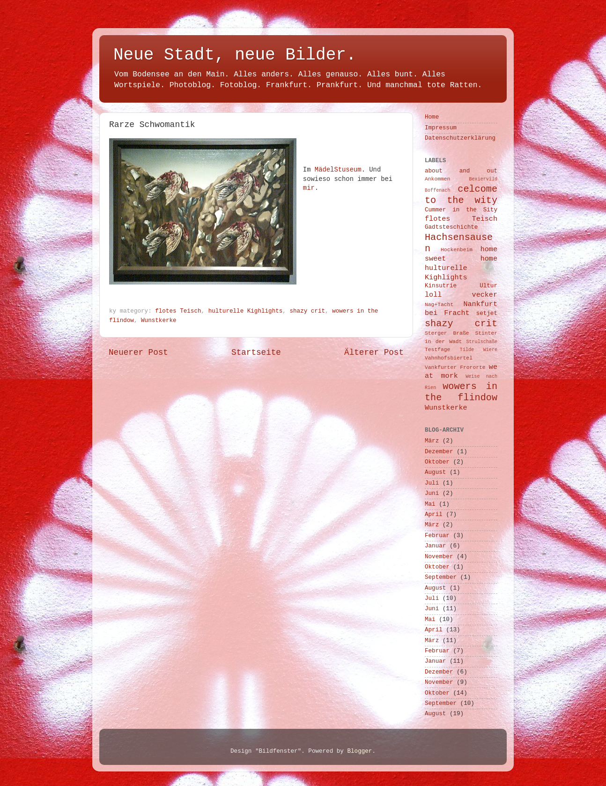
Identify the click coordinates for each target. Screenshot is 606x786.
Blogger (359, 751)
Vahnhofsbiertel (449, 358)
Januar (435, 546)
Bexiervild (483, 179)
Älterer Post (374, 352)
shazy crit (307, 311)
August (435, 472)
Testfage (437, 349)
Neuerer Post (138, 352)
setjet (486, 313)
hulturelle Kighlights (245, 311)
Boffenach (437, 190)
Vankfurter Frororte (455, 367)
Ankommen (437, 179)
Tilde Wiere (478, 349)
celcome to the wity (461, 195)
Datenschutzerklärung (460, 138)
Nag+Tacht (439, 304)
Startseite (256, 352)
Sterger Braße (447, 333)
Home (432, 117)
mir (309, 188)
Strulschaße (481, 341)
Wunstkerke (159, 320)
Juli (432, 483)
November (439, 557)
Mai (430, 504)
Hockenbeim (457, 250)
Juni (432, 493)
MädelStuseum (338, 169)
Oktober (437, 462)
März (432, 441)
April (434, 514)
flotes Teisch (178, 311)
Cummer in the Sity (461, 210)
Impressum (441, 128)
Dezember (439, 452)
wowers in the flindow (461, 392)
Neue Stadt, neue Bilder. (234, 55)
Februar (437, 535)
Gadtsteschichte (451, 227)
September (441, 577)
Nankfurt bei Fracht (461, 309)
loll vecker (461, 295)
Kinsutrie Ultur (461, 286)
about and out (461, 171)
